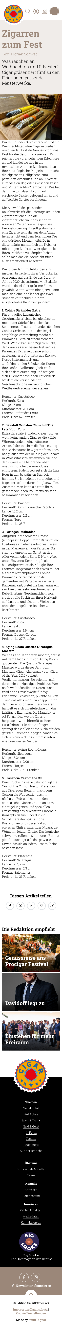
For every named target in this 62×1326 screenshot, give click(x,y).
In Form (31, 1132)
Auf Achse (31, 1114)
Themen (31, 1102)
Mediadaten (31, 1216)
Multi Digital (37, 1320)
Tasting (31, 1138)
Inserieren (31, 1204)
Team (31, 1175)
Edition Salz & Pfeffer (31, 1169)
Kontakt (31, 1184)
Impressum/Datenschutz (30, 1309)
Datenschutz (31, 1196)
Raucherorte (31, 1145)
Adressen (31, 1190)
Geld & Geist (31, 1126)
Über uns (31, 1163)
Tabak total (31, 1108)
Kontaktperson (31, 1222)
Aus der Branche (31, 1151)
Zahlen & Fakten (31, 1210)
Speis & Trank (31, 1120)
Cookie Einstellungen (31, 1313)
